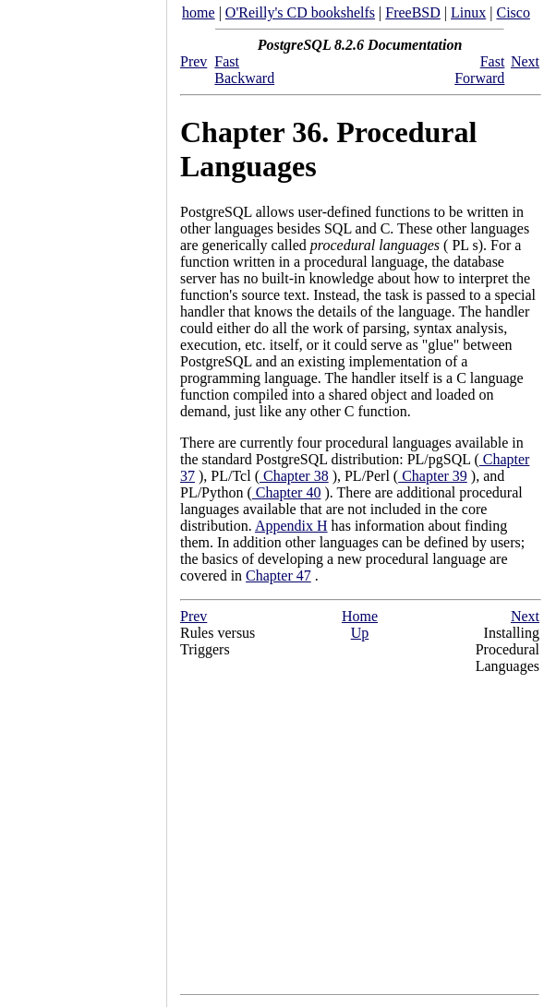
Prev (193, 61)
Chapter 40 (286, 492)
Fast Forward (479, 70)
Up (360, 633)
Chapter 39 (432, 476)
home (198, 12)
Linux (468, 12)
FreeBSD (413, 12)
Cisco (512, 12)
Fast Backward (244, 70)
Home (360, 616)
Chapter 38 (294, 476)
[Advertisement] (83, 497)
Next (525, 61)
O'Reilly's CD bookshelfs (300, 12)
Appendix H (291, 525)
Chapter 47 (278, 575)
